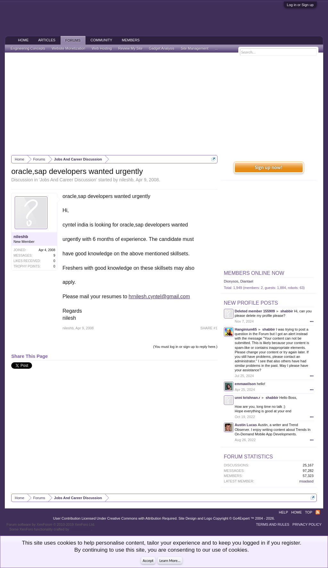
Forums (73, 40)
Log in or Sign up (300, 5)
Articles (46, 40)
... (216, 48)
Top (308, 512)
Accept (148, 560)
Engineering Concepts (28, 48)
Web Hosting (102, 48)
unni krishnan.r (247, 397)
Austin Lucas (246, 425)
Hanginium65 (246, 329)
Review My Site (130, 48)
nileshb (126, 179)
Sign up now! (269, 167)
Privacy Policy (307, 524)
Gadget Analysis (162, 48)
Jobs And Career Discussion (68, 179)
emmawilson (245, 384)
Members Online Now (254, 273)
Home (23, 40)
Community (101, 40)
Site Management (195, 48)
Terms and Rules (272, 524)
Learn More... (170, 560)
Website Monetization (68, 48)
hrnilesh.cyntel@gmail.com (159, 296)
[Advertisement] (164, 104)
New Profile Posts (251, 303)
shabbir (286, 311)
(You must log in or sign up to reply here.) (185, 347)
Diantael (246, 281)
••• (312, 321)
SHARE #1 (209, 328)
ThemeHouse (80, 529)
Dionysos (231, 281)
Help (283, 512)
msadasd (306, 481)
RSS (318, 512)
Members (131, 40)
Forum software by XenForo (50, 524)
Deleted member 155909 (255, 311)
